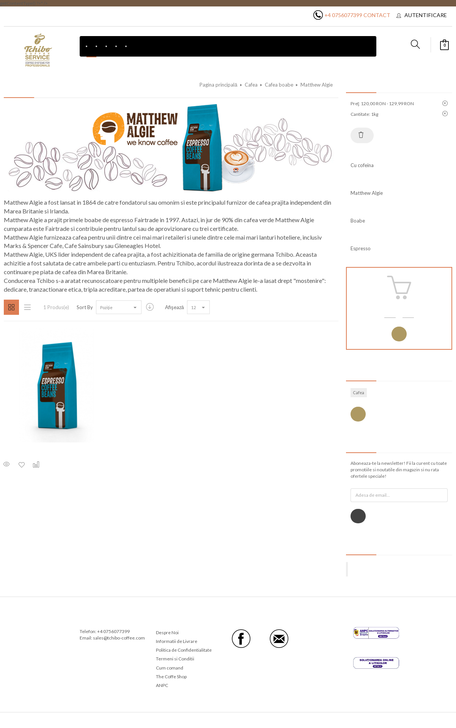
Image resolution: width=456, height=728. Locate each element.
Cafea (358, 392)
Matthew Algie (367, 193)
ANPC (162, 685)
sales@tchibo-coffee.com (119, 638)
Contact (376, 15)
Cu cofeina (362, 165)
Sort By (85, 307)
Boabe (358, 221)
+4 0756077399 (343, 15)
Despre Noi (167, 632)
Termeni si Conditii (175, 659)
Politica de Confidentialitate (184, 650)
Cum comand (169, 668)
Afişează (174, 307)
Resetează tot (361, 135)
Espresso (361, 248)
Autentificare (425, 15)
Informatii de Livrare (176, 641)
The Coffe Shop (171, 676)
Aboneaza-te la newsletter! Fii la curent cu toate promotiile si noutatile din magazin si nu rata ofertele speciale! (399, 469)
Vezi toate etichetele (358, 414)
